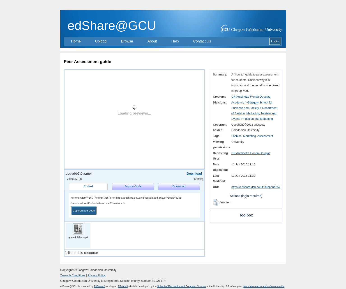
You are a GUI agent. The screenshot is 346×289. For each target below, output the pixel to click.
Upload (101, 41)
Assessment (265, 136)
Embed (88, 186)
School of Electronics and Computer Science (181, 286)
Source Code (133, 186)
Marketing (249, 136)
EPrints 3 (123, 286)
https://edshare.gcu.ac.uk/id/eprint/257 (255, 187)
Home (76, 41)
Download (194, 173)
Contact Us (202, 41)
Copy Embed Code (84, 210)
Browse (127, 41)
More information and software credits (263, 286)
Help (175, 41)
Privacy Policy (97, 275)
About (152, 41)
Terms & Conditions (72, 275)
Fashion (236, 136)
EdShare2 (99, 286)
